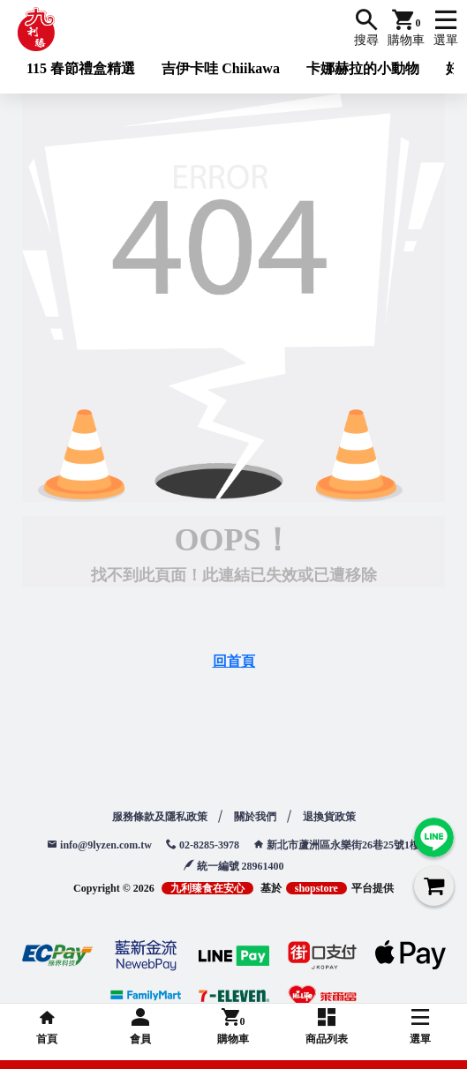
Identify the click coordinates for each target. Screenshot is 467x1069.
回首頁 (234, 661)
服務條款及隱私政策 (159, 817)
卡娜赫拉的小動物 (362, 68)
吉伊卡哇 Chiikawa (221, 68)
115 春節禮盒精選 (80, 68)
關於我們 (255, 817)
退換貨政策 (329, 817)
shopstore (316, 888)
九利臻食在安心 (207, 888)
